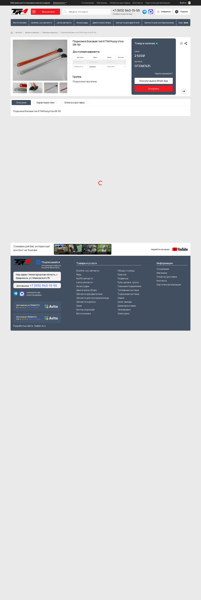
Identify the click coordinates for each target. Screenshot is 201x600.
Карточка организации (158, 2)
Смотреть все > (181, 125)
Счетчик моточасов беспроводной (76, 294)
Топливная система (128, 555)
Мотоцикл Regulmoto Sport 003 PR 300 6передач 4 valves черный (122, 167)
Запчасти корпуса (32, 32)
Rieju (78, 540)
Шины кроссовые (127, 571)
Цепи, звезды (125, 567)
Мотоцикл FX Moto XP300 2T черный (76, 225)
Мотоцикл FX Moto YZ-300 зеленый (120, 225)
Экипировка (124, 575)
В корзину (153, 88)
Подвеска (123, 543)
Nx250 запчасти (84, 543)
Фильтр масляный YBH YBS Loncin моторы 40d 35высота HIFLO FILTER (165, 486)
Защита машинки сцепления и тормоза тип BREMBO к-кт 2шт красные (31, 356)
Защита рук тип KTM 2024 (115, 294)
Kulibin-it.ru (40, 591)
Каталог (19, 32)
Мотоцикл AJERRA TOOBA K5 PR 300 (166, 165)
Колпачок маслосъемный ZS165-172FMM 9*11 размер (32, 426)
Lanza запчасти (64, 22)
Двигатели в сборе (102, 22)
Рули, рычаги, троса (128, 547)
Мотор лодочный (85, 575)
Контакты (138, 2)
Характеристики (45, 102)
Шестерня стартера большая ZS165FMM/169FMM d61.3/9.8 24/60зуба (77, 486)
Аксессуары (82, 22)
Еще (183, 22)
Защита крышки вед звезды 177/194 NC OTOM (167, 356)
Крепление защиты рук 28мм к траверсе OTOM (163, 296)
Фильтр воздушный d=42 (115, 424)
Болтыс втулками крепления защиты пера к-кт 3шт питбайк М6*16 (30, 296)
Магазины (102, 2)
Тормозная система (128, 559)
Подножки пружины (50, 32)
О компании (88, 2)
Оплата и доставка (120, 2)
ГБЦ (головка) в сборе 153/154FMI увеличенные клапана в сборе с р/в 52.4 (166, 426)
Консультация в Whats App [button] (154, 80)
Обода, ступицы (126, 536)
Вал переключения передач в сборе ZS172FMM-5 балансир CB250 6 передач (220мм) (76, 426)
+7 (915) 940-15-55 (126, 10)
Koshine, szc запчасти (41, 22)
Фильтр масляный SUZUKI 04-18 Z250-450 (122, 486)
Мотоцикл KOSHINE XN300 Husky (73, 165)
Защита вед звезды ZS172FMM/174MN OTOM (76, 356)
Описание (21, 102)
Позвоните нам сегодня (122, 14)
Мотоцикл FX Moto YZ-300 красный (165, 225)
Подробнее (21, 183)
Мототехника (19, 22)
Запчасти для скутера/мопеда (159, 22)
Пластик (122, 540)
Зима (79, 571)
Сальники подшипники (129, 551)
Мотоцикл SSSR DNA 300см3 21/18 (28, 165)
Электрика (123, 579)
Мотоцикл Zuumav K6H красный (27, 225)
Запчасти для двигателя (127, 22)
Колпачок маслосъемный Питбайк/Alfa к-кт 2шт (31, 486)
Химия (121, 563)
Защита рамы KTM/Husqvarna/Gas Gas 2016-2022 (122, 356)
